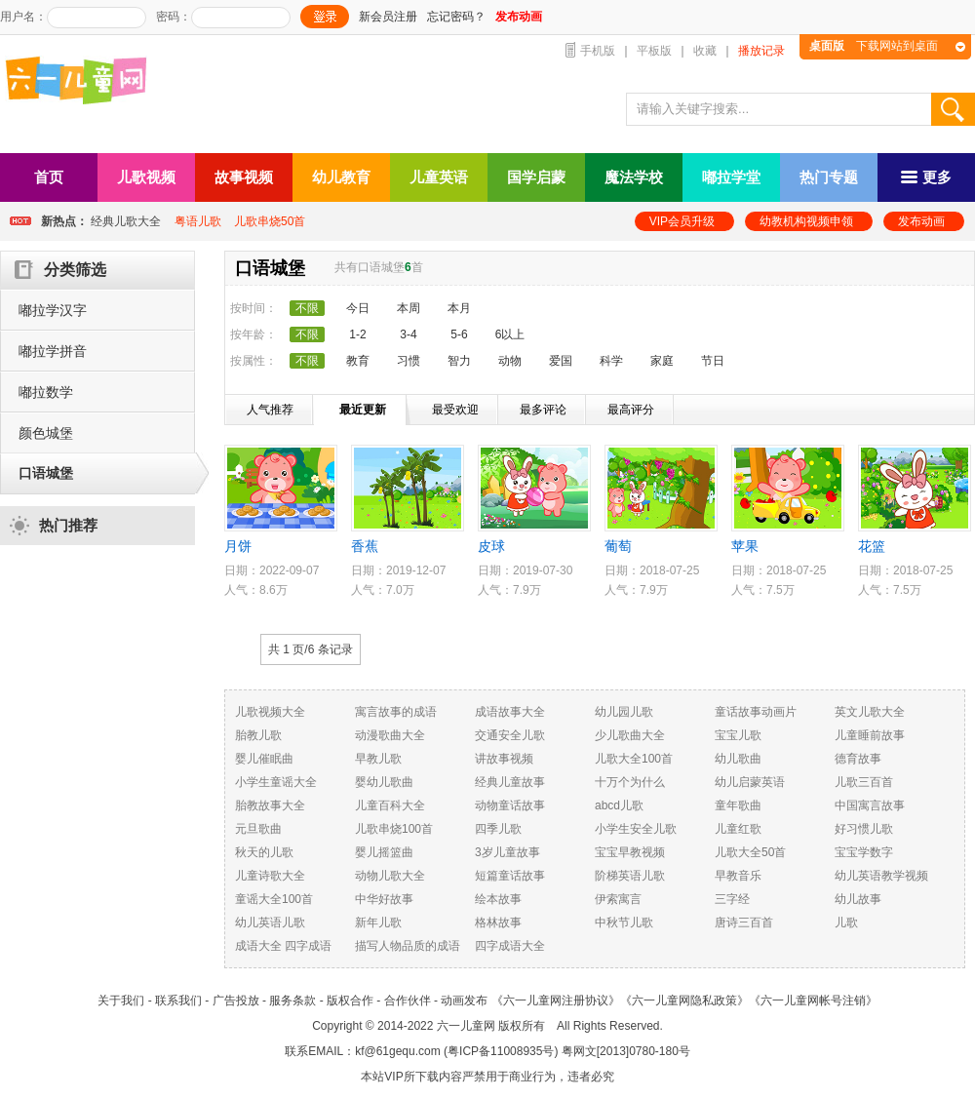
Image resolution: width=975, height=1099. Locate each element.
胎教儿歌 (258, 735)
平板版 (654, 51)
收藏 (705, 51)
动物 (510, 361)
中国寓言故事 (870, 805)
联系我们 (178, 1000)
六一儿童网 (466, 1026)
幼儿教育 (341, 177)
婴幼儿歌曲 (384, 782)
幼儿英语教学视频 (881, 876)
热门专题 (829, 177)
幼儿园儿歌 (624, 712)
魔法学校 (633, 177)
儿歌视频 (146, 177)
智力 (459, 361)
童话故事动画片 (756, 712)
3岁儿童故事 (507, 852)
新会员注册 (388, 16)
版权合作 (350, 1000)
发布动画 (921, 221)
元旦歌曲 (258, 829)
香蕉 (364, 546)
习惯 (408, 361)
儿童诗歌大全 (270, 876)
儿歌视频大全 (270, 712)
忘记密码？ (456, 16)
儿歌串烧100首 (394, 829)
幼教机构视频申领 (806, 221)
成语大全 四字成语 (283, 946)
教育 (358, 361)
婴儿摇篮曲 (384, 852)
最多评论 (543, 409)
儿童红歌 (738, 829)
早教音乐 (738, 876)
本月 (459, 308)
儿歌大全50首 (750, 852)
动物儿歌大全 (390, 876)
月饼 (238, 546)
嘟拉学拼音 (53, 351)
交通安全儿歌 (510, 735)
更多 (926, 177)
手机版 (597, 51)
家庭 (662, 361)
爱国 (560, 361)
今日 (358, 308)
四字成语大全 (510, 946)
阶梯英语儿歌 (630, 876)
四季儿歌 (498, 829)
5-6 (458, 334)
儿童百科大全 (390, 805)
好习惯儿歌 (864, 829)
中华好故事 (384, 899)
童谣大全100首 (274, 899)
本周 (408, 308)
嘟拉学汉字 (53, 310)
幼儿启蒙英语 (750, 782)
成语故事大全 (510, 712)
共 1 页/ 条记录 (310, 649)
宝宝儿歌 (738, 735)
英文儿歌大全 (870, 712)
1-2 (357, 334)
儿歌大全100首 (634, 758)
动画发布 (464, 1000)
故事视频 (243, 177)
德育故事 (858, 758)
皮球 (491, 546)
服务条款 (292, 1000)
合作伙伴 (407, 1000)
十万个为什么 (630, 782)
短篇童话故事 (510, 876)
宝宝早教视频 (630, 852)
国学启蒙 (536, 177)
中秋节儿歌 (624, 922)
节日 (712, 361)
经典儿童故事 (510, 782)
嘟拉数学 (46, 392)
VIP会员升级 (682, 221)
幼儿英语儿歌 (270, 922)
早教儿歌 (378, 758)
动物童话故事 (510, 805)
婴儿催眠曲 (264, 758)
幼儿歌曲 (738, 758)
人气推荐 (270, 409)
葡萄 (618, 546)
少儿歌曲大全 (630, 735)
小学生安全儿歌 (636, 829)
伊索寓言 (618, 899)
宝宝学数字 (864, 852)
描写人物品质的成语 (407, 946)
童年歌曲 (738, 805)
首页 (48, 177)
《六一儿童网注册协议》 (555, 1000)
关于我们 (121, 1000)
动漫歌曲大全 (390, 735)
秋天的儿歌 (264, 852)
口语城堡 (46, 473)
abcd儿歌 (619, 805)
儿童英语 (439, 177)
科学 (611, 361)
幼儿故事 (858, 899)
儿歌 (846, 922)
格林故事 (498, 922)
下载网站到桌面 (873, 46)
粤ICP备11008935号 (501, 1051)
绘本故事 (498, 899)
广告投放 (236, 1000)
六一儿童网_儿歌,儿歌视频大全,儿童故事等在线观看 (83, 82)
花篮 (871, 546)
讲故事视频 (504, 758)
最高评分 (630, 409)
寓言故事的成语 (396, 712)
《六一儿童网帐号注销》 (813, 1000)
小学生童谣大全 (276, 782)
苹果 (745, 546)
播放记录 (761, 51)
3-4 (408, 334)
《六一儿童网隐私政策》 (684, 1000)
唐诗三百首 (744, 922)
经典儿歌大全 (126, 221)
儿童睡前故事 (870, 735)
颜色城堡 (46, 433)
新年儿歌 (378, 922)
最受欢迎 (455, 409)
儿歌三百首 (864, 782)
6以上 (510, 334)
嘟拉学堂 (731, 177)
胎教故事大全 (270, 805)
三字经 (732, 899)
